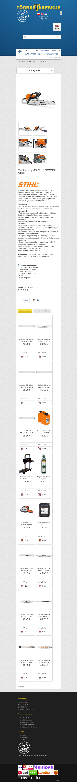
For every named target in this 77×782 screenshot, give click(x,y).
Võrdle (26, 353)
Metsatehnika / (23, 62)
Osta (26, 357)
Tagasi (22, 686)
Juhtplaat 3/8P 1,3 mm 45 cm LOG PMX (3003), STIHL (26, 341)
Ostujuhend (25, 717)
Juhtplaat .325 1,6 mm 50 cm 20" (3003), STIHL (26, 616)
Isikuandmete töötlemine (29, 727)
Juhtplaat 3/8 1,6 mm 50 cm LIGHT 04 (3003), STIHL (44, 662)
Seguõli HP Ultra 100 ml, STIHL (44, 478)
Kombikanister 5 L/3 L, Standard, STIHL (44, 432)
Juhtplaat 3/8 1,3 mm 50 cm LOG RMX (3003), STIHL (27, 570)
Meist (40, 54)
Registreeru (43, 17)
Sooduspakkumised (41, 51)
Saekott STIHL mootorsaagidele (26, 523)
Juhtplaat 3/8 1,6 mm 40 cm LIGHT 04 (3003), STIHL (27, 662)
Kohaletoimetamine (28, 722)
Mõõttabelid (25, 740)
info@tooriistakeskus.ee (26, 709)
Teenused (55, 51)
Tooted (28, 51)
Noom (58, 780)
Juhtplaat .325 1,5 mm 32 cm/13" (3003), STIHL (44, 387)
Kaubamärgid (30, 54)
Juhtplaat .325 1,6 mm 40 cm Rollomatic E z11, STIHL (26, 387)
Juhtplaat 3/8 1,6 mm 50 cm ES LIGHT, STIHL (44, 616)
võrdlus (56, 57)
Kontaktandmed (51, 54)
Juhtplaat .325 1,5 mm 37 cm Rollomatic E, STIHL (26, 433)
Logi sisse (44, 19)
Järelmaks (25, 737)
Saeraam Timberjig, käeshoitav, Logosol (26, 478)
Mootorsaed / (34, 62)
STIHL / (43, 62)
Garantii (24, 735)
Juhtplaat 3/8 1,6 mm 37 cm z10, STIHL (44, 340)
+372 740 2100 (23, 705)
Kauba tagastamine (28, 724)
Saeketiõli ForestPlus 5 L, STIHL (44, 523)
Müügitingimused (27, 720)
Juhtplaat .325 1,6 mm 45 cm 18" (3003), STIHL (44, 570)
